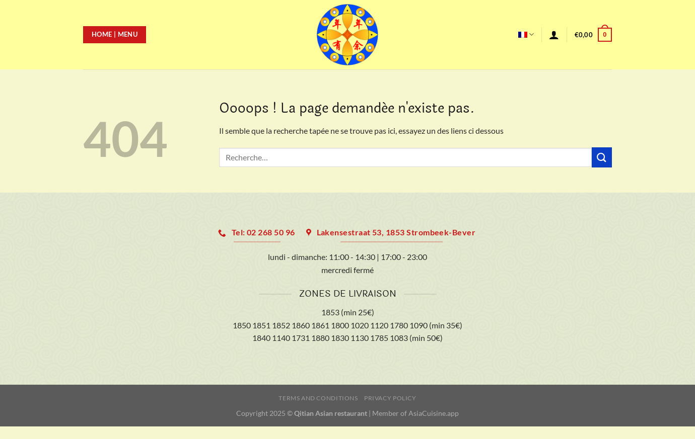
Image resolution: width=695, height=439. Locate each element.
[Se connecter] (554, 35)
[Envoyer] (602, 157)
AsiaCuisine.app (433, 413)
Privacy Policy (390, 398)
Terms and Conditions (318, 398)
